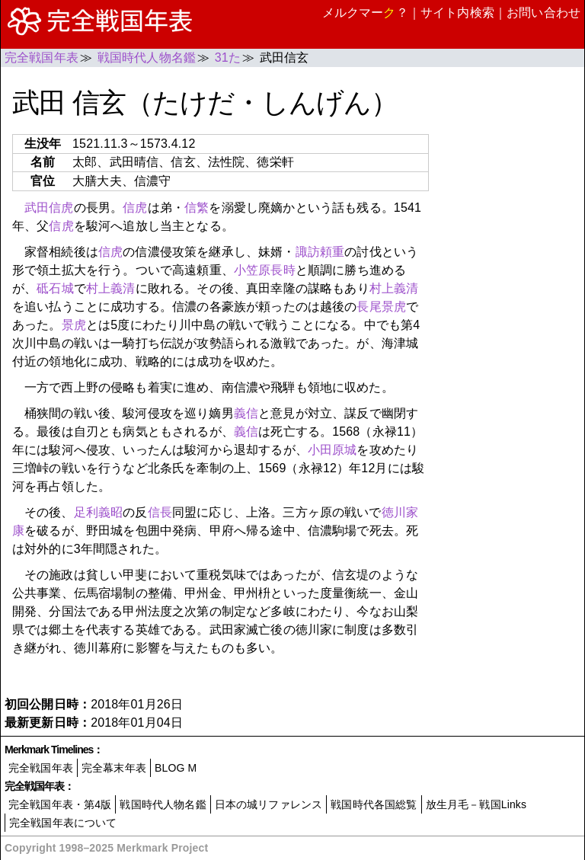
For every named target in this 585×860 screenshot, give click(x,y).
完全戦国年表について (63, 823)
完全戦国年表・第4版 (59, 804)
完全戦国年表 (40, 768)
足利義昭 (98, 512)
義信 (246, 413)
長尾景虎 (381, 306)
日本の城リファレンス (269, 804)
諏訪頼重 (320, 251)
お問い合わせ (543, 12)
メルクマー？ (365, 12)
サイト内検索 (457, 12)
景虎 (74, 324)
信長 (160, 512)
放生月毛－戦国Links (476, 804)
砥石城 (55, 288)
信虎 (135, 207)
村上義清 (111, 288)
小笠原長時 (265, 270)
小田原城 (332, 449)
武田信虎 (49, 207)
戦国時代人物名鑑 (163, 804)
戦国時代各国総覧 (374, 804)
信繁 (196, 207)
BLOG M (176, 768)
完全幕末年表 (114, 768)
